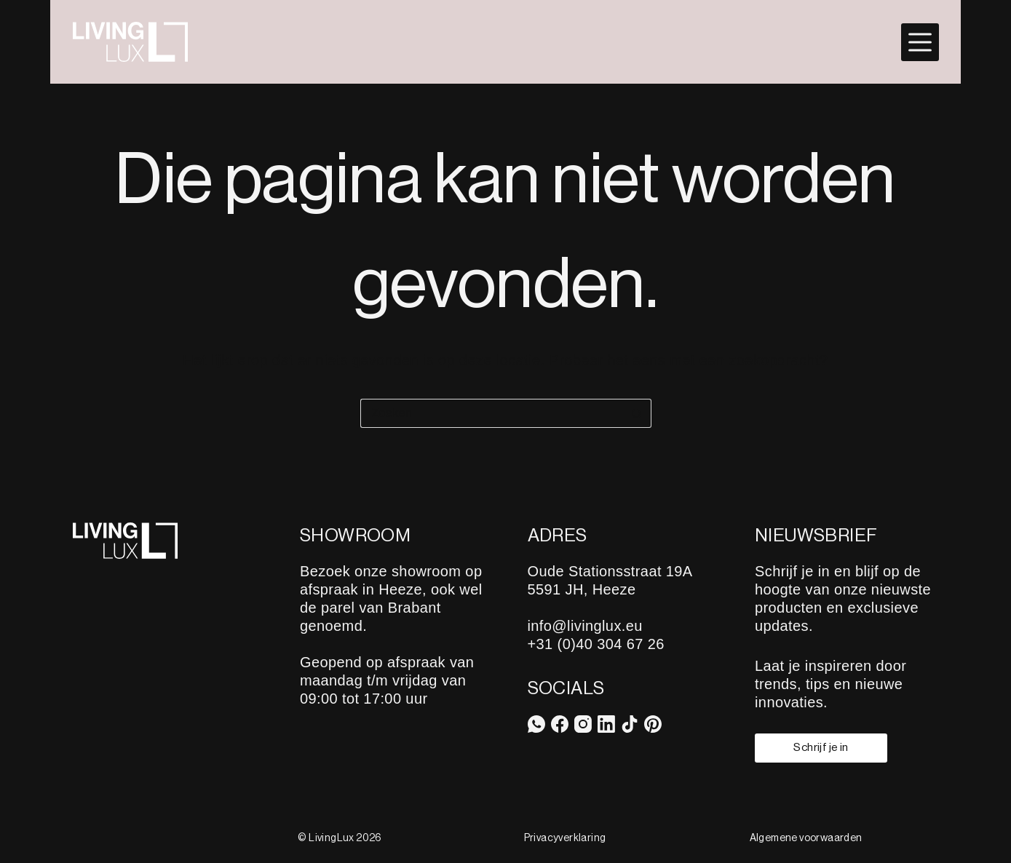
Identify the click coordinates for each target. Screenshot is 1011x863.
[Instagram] (583, 724)
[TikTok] (629, 724)
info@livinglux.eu (585, 626)
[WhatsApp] (536, 724)
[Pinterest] (653, 724)
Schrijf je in (820, 747)
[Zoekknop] (636, 413)
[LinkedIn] (606, 724)
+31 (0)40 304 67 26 (596, 644)
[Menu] (920, 42)
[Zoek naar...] (491, 413)
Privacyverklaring (565, 838)
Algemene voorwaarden (806, 838)
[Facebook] (559, 724)
